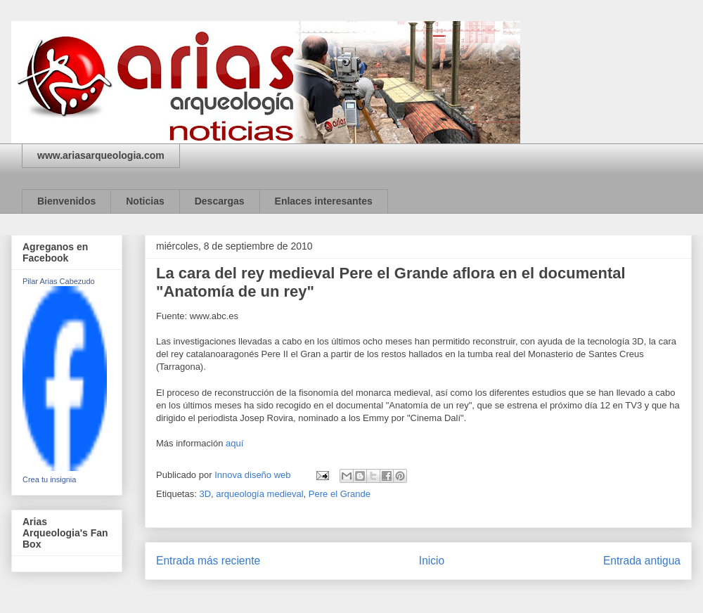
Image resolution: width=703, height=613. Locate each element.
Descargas (220, 201)
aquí (234, 443)
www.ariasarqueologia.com (101, 155)
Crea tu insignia (49, 479)
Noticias (145, 201)
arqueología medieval (259, 494)
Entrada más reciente (208, 561)
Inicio (431, 561)
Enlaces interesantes (324, 201)
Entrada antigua (642, 561)
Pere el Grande (339, 494)
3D (205, 494)
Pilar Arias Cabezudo (58, 281)
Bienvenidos (66, 201)
